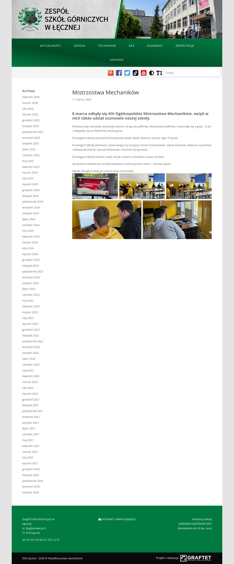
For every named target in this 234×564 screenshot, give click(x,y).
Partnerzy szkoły (202, 519)
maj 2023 (28, 300)
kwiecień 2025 (31, 167)
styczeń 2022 (30, 393)
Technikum (107, 45)
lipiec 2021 (28, 428)
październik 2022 (32, 341)
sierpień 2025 (30, 143)
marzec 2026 (30, 103)
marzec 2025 (30, 172)
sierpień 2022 (30, 353)
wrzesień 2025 (31, 138)
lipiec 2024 (28, 219)
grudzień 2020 (31, 469)
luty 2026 (28, 108)
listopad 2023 (30, 265)
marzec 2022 (30, 382)
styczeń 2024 (30, 254)
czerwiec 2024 (31, 225)
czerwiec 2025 (31, 155)
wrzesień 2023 (31, 277)
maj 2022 (28, 370)
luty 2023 (28, 318)
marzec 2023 (30, 312)
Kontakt (117, 60)
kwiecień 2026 (31, 97)
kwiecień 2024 (31, 236)
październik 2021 (32, 411)
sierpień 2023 (30, 283)
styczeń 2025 (30, 184)
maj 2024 (28, 230)
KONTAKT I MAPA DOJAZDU (119, 519)
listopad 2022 (30, 335)
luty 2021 (28, 457)
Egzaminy (155, 45)
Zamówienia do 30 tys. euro (195, 528)
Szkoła (79, 45)
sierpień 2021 (30, 422)
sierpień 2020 (30, 492)
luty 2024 (28, 248)
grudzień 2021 (31, 399)
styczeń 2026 (30, 114)
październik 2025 (32, 132)
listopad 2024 (30, 196)
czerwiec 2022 (31, 364)
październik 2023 (32, 271)
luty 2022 (28, 388)
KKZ (131, 45)
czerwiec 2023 (31, 294)
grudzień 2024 (31, 190)
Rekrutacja (185, 45)
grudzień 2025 (31, 120)
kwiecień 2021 (31, 446)
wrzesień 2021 (31, 417)
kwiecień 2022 (31, 376)
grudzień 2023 (31, 260)
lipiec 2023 (28, 289)
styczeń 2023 (30, 324)
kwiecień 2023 (31, 306)
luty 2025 (28, 178)
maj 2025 (28, 161)
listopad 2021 (30, 405)
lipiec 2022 (28, 358)
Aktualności (50, 45)
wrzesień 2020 (31, 486)
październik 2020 (32, 481)
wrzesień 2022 (31, 347)
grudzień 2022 (31, 329)
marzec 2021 (30, 452)
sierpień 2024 (30, 213)
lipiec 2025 (28, 149)
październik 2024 (32, 201)
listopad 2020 (30, 475)
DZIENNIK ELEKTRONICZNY (195, 523)
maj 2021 (28, 440)
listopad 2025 (30, 126)
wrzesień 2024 (31, 207)
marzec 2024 (30, 242)
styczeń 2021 (30, 463)
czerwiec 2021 (31, 434)
